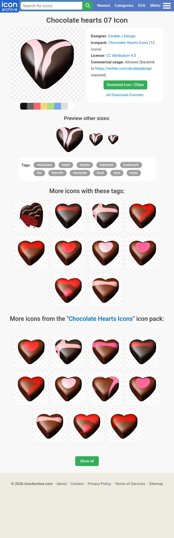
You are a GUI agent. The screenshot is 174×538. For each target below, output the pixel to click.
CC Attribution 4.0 (121, 55)
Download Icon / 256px (125, 85)
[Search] (87, 5)
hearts (85, 165)
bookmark (131, 165)
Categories (124, 5)
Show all (87, 461)
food (100, 173)
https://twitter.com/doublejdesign (123, 68)
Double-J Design (122, 36)
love (117, 173)
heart (66, 165)
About (62, 483)
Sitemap (156, 483)
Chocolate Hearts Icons (128, 42)
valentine (107, 165)
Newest (103, 5)
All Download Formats (125, 95)
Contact (77, 483)
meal (134, 173)
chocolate (44, 165)
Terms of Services (130, 483)
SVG (141, 5)
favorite (57, 173)
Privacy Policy (99, 483)
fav (39, 173)
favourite (80, 173)
